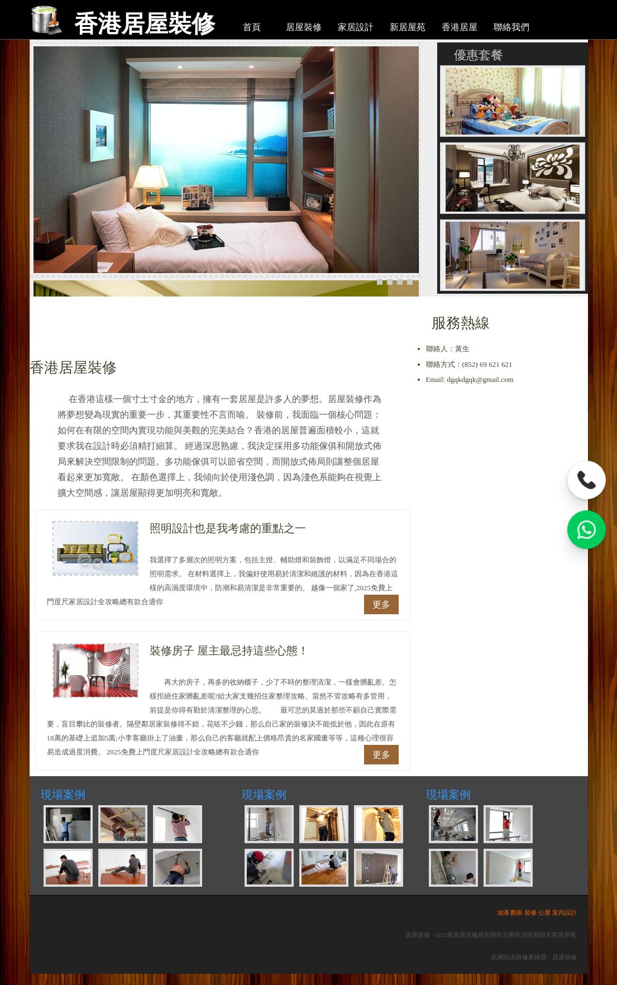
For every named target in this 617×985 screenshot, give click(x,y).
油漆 (503, 912)
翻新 (516, 912)
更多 (381, 604)
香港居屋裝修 (144, 24)
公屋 (544, 912)
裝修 (530, 912)
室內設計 (564, 912)
